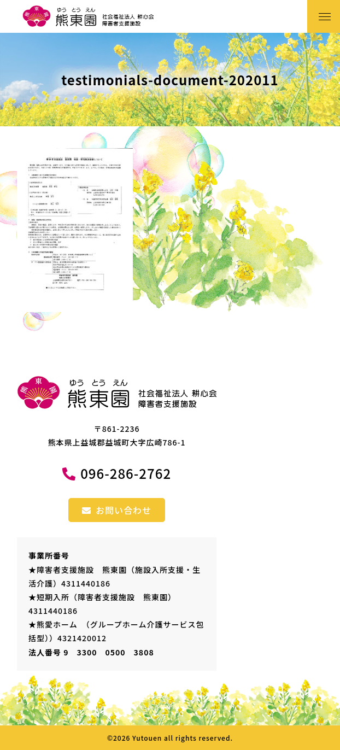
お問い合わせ (116, 510)
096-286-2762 (125, 473)
